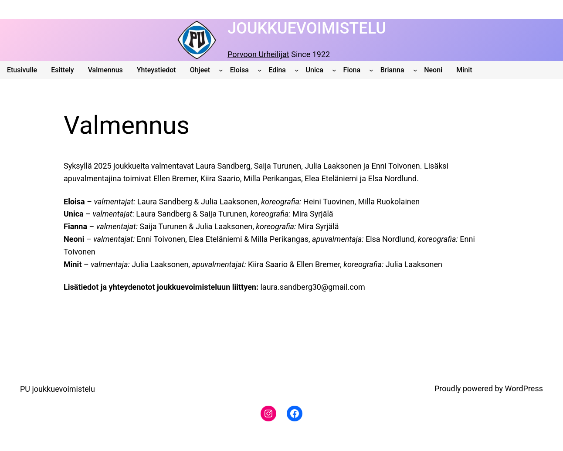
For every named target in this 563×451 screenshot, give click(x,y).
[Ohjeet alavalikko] (221, 70)
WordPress (524, 388)
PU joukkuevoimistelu (57, 388)
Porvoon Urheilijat (258, 54)
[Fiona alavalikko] (371, 70)
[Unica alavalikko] (334, 70)
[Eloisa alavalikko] (260, 70)
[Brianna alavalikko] (415, 70)
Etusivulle (22, 70)
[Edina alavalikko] (297, 70)
